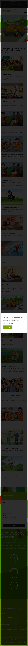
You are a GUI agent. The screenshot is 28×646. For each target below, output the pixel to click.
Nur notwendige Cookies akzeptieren (10, 330)
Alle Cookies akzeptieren (8, 327)
